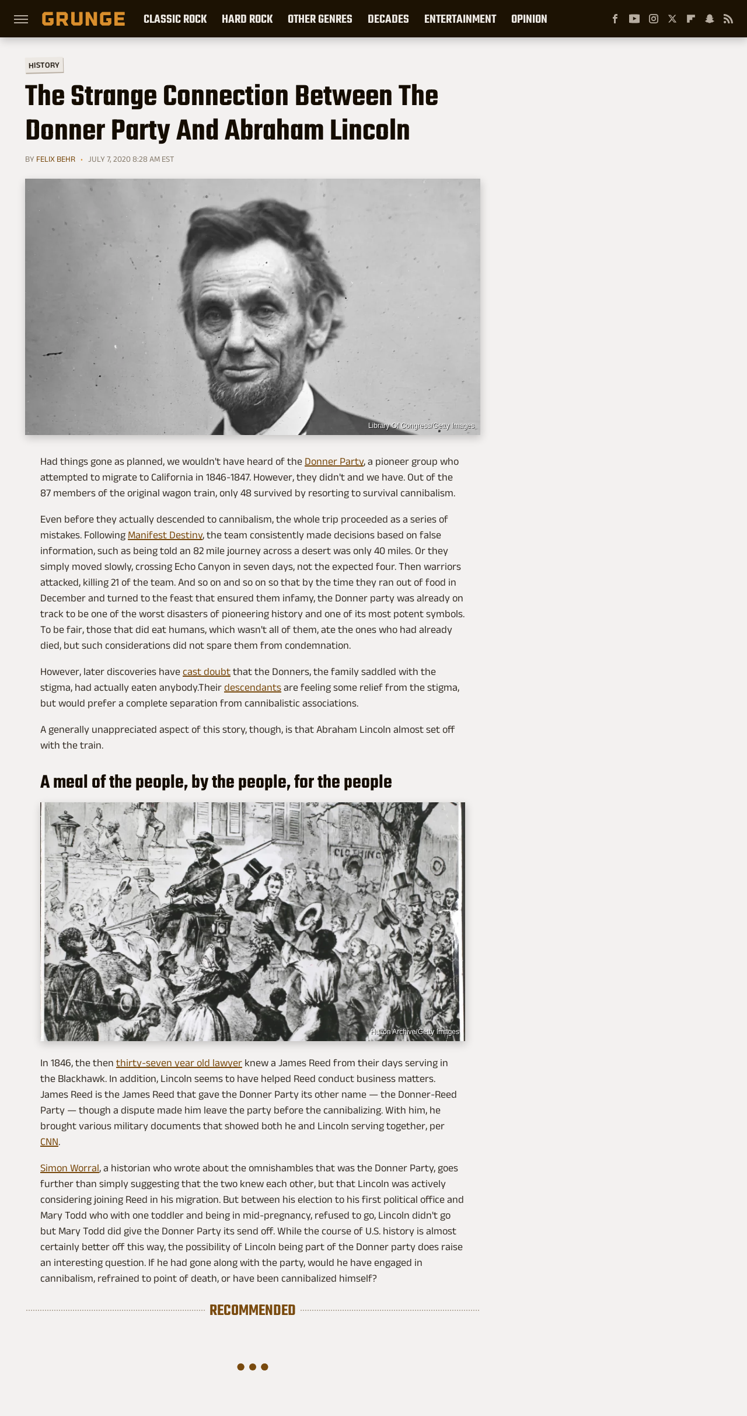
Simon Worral (69, 1168)
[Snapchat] (709, 18)
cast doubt (207, 671)
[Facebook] (615, 18)
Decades (388, 19)
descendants (252, 687)
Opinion (529, 19)
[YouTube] (634, 18)
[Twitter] (672, 18)
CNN (49, 1141)
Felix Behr (55, 158)
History (44, 64)
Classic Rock (175, 19)
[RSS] (728, 18)
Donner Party (334, 461)
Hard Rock (247, 19)
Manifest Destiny (165, 535)
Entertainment (460, 19)
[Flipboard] (691, 18)
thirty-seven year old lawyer (179, 1063)
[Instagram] (653, 18)
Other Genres (320, 19)
